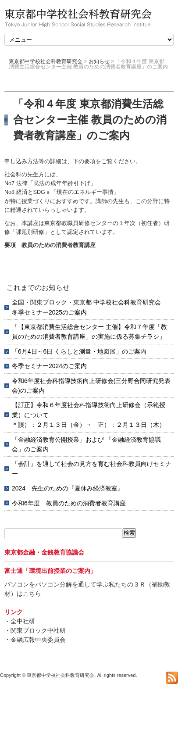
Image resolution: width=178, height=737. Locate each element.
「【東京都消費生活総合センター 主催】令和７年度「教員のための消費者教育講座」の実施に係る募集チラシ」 (89, 331)
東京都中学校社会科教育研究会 (45, 61)
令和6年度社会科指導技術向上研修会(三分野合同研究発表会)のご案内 (91, 385)
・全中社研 (19, 621)
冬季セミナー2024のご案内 (49, 365)
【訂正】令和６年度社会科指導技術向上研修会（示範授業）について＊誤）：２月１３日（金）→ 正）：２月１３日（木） (88, 414)
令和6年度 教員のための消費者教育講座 (69, 503)
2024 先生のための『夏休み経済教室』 (68, 488)
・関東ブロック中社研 (35, 630)
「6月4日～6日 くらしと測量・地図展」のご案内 (79, 351)
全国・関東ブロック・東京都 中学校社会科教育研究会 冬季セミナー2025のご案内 (89, 307)
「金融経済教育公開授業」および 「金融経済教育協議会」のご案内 (86, 444)
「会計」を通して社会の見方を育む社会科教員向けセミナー (91, 468)
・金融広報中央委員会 (35, 639)
